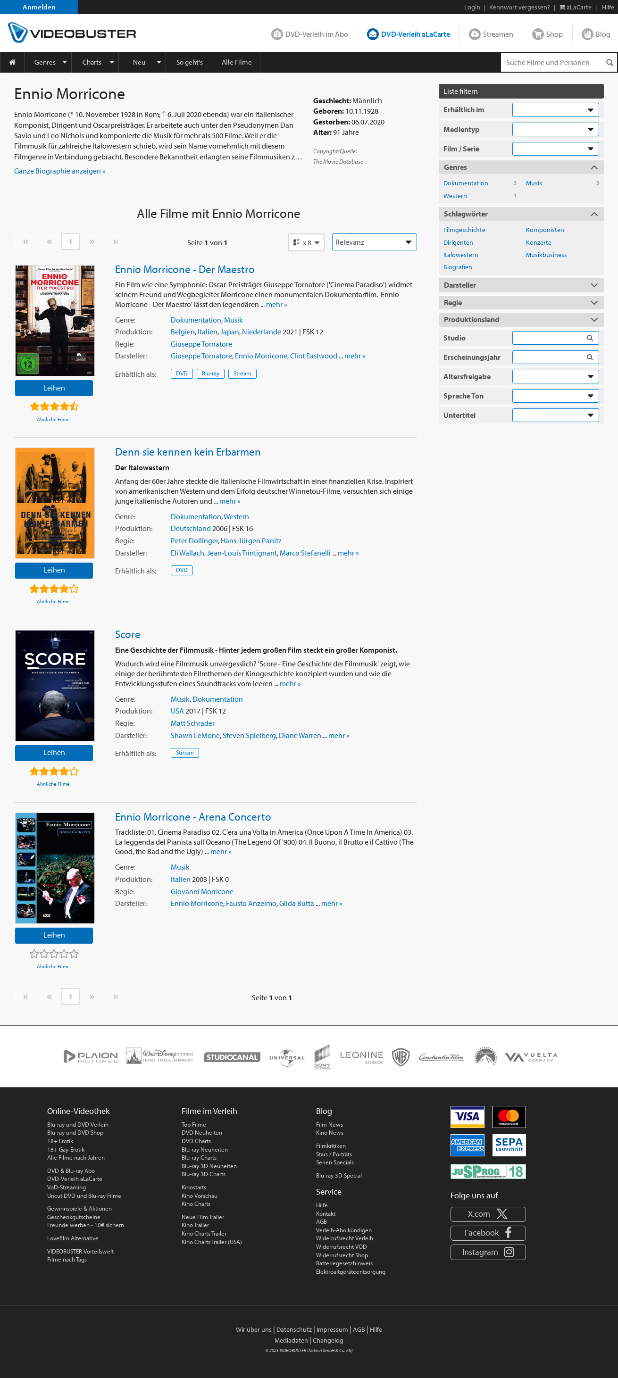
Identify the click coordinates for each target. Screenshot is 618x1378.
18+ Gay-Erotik (65, 1149)
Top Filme (194, 1124)
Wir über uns (254, 1329)
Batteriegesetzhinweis (344, 1263)
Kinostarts (194, 1187)
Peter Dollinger (194, 540)
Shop (554, 34)
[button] (306, 242)
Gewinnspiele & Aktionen (79, 1208)
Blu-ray (210, 373)
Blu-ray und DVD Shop (75, 1132)
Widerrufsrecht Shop (342, 1255)
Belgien (183, 331)
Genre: (125, 319)
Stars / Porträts (334, 1154)
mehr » (276, 304)
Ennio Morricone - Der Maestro (185, 269)
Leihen (54, 387)
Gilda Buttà (296, 903)
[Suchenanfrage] (559, 62)
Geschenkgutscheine (73, 1216)
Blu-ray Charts (199, 1157)
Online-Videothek (78, 1110)
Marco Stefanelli (305, 552)
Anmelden (39, 6)
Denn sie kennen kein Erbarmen (188, 451)
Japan (229, 331)
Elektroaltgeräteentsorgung (350, 1271)
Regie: (124, 344)
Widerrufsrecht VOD (341, 1246)
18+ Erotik (60, 1141)
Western (236, 516)
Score (128, 634)
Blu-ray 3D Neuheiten (209, 1166)
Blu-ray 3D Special (339, 1175)
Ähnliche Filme (53, 419)
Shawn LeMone (195, 735)
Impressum (332, 1329)
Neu (139, 62)
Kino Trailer (195, 1225)
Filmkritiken (331, 1145)
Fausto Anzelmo (251, 903)
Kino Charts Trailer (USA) (212, 1241)
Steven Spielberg (249, 735)
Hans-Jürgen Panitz (251, 540)
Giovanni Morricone (202, 891)
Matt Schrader (193, 723)
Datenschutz (294, 1329)
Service (329, 1191)
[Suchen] (609, 62)
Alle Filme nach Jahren (76, 1157)
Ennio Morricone (261, 355)
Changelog (328, 1340)
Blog (603, 34)
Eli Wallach (187, 552)
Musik (233, 319)
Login (472, 7)
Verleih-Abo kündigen (344, 1230)
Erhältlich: (135, 374)
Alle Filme (237, 62)
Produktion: (133, 331)
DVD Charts (196, 1141)
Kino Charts (196, 1203)
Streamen (498, 34)
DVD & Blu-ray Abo (71, 1170)
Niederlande (261, 331)
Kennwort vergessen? (519, 7)
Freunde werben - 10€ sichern (85, 1225)
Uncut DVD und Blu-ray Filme (84, 1195)
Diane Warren (300, 735)
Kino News (329, 1132)
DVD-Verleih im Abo (316, 34)
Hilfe (322, 1205)
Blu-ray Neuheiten (205, 1149)
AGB (321, 1221)
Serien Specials (335, 1162)
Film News (329, 1124)
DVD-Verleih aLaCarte (415, 34)
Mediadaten (291, 1340)
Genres (45, 62)
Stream (242, 373)
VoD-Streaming (66, 1187)
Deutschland (191, 528)
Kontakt (325, 1213)
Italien (207, 331)
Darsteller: (131, 355)
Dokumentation (196, 319)
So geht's (189, 62)
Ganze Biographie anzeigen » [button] (60, 170)
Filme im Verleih (209, 1110)
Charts (92, 62)
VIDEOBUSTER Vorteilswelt (80, 1251)
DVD (182, 373)
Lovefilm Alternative (73, 1238)
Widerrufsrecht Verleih (344, 1238)
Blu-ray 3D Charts (203, 1174)
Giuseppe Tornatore (201, 344)
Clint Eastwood (313, 355)
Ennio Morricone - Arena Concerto (193, 816)
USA (177, 710)
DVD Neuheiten (202, 1132)
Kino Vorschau (199, 1195)
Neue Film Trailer (203, 1216)
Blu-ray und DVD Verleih (78, 1124)
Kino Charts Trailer (204, 1233)
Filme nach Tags (67, 1259)
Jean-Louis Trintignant (242, 552)
